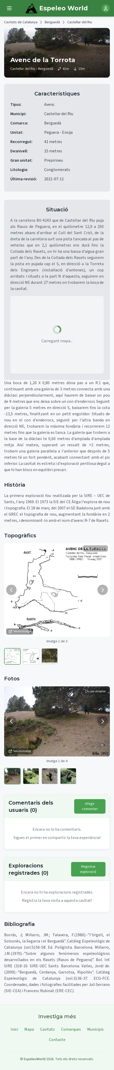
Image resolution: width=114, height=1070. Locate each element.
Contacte (57, 1040)
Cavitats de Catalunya (20, 22)
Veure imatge (19, 631)
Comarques (71, 1029)
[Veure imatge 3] (49, 656)
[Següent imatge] (102, 590)
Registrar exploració (88, 869)
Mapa (29, 1029)
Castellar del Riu (79, 22)
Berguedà (52, 22)
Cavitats (47, 1029)
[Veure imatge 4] (68, 776)
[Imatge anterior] (11, 590)
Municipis (95, 1029)
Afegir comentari (90, 806)
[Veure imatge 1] (12, 656)
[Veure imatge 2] (31, 656)
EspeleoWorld (34, 1059)
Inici (14, 1029)
